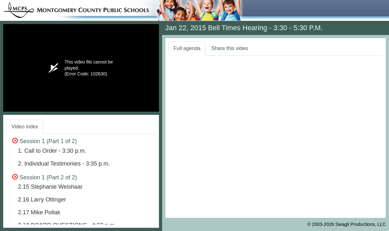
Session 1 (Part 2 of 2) (44, 177)
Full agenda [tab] (187, 48)
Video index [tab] (25, 126)
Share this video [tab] (229, 48)
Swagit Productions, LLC (360, 224)
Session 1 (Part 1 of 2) (44, 141)
